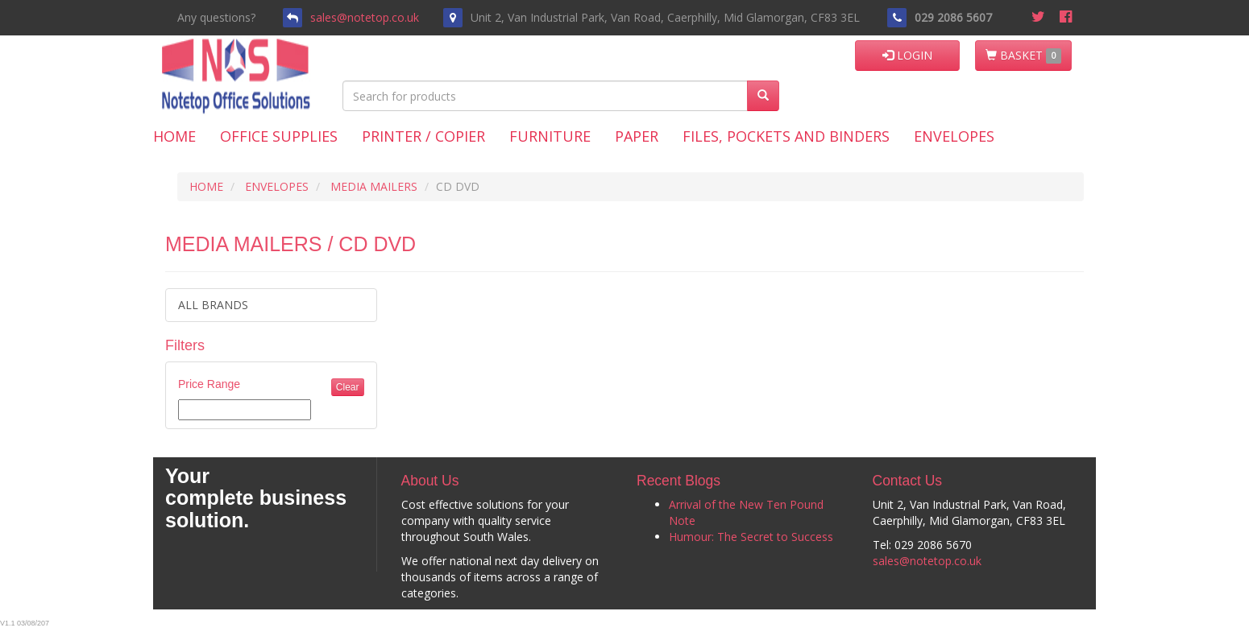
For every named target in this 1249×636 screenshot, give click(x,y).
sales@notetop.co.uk (364, 17)
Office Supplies (279, 136)
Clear (347, 387)
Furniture (550, 136)
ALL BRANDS (213, 304)
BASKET (1023, 55)
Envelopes (954, 136)
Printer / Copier (423, 136)
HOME (206, 186)
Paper (636, 136)
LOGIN (907, 55)
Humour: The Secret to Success (751, 536)
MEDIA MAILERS (373, 186)
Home (174, 136)
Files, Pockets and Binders (786, 136)
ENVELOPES (277, 186)
